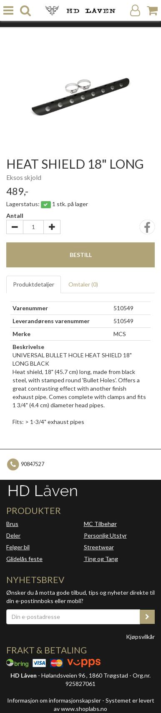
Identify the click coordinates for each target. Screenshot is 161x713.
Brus (12, 523)
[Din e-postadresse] (73, 616)
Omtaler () (83, 284)
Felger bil (18, 547)
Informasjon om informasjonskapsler (54, 700)
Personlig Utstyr (105, 535)
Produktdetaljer (33, 284)
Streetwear (99, 547)
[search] (25, 10)
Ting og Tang (101, 558)
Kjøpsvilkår (140, 636)
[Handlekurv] (152, 10)
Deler (13, 535)
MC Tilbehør (100, 523)
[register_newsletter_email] (147, 617)
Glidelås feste (24, 558)
